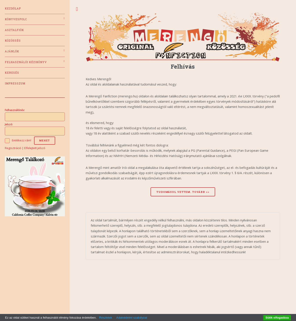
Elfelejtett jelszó (34, 148)
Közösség (13, 40)
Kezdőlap (13, 8)
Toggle (77, 9)
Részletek (105, 317)
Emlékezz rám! (21, 140)
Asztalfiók (14, 30)
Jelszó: (9, 124)
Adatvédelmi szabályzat (131, 317)
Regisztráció (13, 148)
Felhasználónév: (15, 110)
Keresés (12, 72)
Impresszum (15, 83)
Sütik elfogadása (277, 317)
